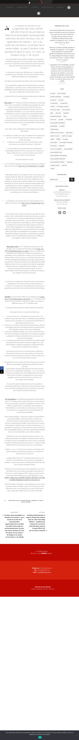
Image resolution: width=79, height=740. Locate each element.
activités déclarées (55, 96)
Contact (60, 7)
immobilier (69, 119)
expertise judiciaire (55, 116)
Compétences (22, 7)
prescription (53, 142)
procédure (53, 145)
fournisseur (25, 500)
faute (65, 116)
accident (52, 93)
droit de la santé (55, 110)
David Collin (35, 26)
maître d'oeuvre (54, 136)
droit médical (66, 110)
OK (40, 737)
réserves (64, 165)
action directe (62, 93)
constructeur (14, 500)
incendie (61, 126)
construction (63, 103)
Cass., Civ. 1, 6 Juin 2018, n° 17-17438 (31, 166)
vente (41, 500)
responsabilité (68, 149)
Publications (47, 7)
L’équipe (35, 7)
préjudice (61, 145)
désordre (58, 113)
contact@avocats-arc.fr (44, 572)
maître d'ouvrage (67, 136)
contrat (52, 106)
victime (52, 168)
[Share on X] (2, 372)
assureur (61, 100)
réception (69, 162)
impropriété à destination (57, 123)
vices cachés (26, 502)
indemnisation (54, 129)
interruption (69, 132)
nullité (52, 139)
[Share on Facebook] (2, 368)
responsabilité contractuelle (58, 155)
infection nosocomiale (56, 132)
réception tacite (54, 165)
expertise (66, 113)
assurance (53, 100)
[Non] (77, 735)
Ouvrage (65, 139)
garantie (34, 500)
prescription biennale (66, 142)
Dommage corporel (63, 106)
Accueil (10, 7)
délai (51, 113)
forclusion (53, 119)
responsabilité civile (56, 152)
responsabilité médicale (57, 162)
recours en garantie (56, 149)
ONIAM (58, 139)
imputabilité (53, 126)
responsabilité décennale (57, 159)
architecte (66, 96)
